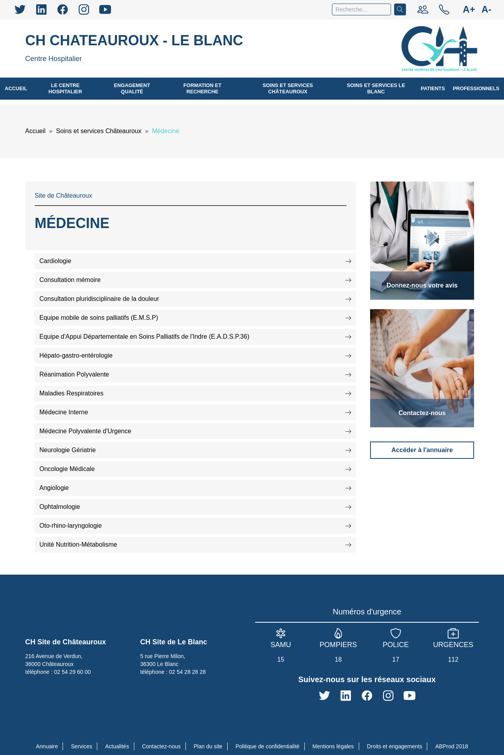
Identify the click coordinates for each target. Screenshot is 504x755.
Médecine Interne (195, 412)
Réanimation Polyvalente (195, 374)
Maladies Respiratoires (195, 393)
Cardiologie (195, 261)
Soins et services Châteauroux (95, 131)
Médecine (161, 131)
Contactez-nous (161, 746)
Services (81, 746)
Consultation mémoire (195, 279)
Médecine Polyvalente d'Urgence (195, 431)
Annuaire (47, 746)
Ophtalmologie (195, 506)
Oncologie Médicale (195, 469)
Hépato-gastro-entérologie (195, 355)
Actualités (117, 746)
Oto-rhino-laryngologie (195, 525)
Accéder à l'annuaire (422, 450)
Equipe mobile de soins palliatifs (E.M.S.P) (195, 317)
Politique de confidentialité (267, 746)
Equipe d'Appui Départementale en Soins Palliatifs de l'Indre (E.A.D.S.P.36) (195, 336)
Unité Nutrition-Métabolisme (195, 544)
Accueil (35, 131)
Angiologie (195, 487)
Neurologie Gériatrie (195, 450)
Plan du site (208, 746)
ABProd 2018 (451, 746)
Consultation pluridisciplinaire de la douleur (195, 298)
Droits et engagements (394, 746)
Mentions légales (333, 746)
